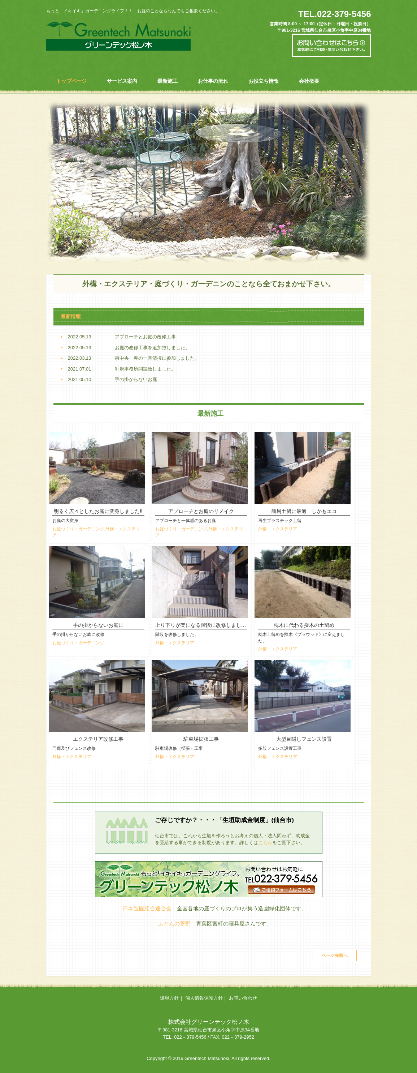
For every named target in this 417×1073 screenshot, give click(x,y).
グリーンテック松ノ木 (118, 34)
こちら (265, 842)
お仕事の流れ (213, 81)
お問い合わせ (243, 998)
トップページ (71, 81)
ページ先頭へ (335, 955)
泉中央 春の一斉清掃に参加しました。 (157, 358)
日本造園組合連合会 (147, 908)
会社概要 (309, 81)
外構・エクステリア (277, 528)
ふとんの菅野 (174, 923)
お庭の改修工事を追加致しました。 (152, 347)
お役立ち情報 (263, 81)
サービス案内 (122, 81)
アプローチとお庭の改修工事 (145, 336)
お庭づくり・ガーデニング (78, 528)
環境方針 (169, 998)
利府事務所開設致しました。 (145, 369)
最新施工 (167, 81)
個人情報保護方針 (204, 998)
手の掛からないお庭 (136, 379)
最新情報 (71, 316)
